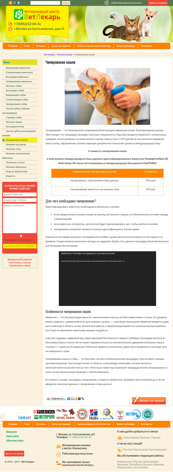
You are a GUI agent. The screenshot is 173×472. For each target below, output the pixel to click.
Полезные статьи (15, 162)
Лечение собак (14, 86)
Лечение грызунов (16, 144)
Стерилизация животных (19, 72)
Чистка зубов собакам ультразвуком (16, 110)
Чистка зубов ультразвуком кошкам (19, 133)
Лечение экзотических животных (16, 155)
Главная (13, 45)
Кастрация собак (15, 90)
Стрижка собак (14, 117)
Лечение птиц (13, 149)
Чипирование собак (16, 104)
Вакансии (11, 431)
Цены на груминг (61, 45)
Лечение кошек (64, 54)
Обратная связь (14, 440)
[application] (107, 278)
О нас (27, 45)
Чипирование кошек (16, 140)
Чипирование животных (19, 81)
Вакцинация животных (18, 68)
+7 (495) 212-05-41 (79, 437)
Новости (10, 176)
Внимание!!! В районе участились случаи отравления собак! (20, 262)
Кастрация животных (17, 77)
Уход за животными (16, 171)
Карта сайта (12, 436)
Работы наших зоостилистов (93, 45)
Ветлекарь (49, 54)
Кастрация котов (15, 126)
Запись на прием (158, 2)
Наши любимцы (126, 45)
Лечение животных (16, 167)
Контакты (146, 45)
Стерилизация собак (17, 99)
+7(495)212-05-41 (27, 24)
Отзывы (41, 45)
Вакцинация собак (16, 95)
